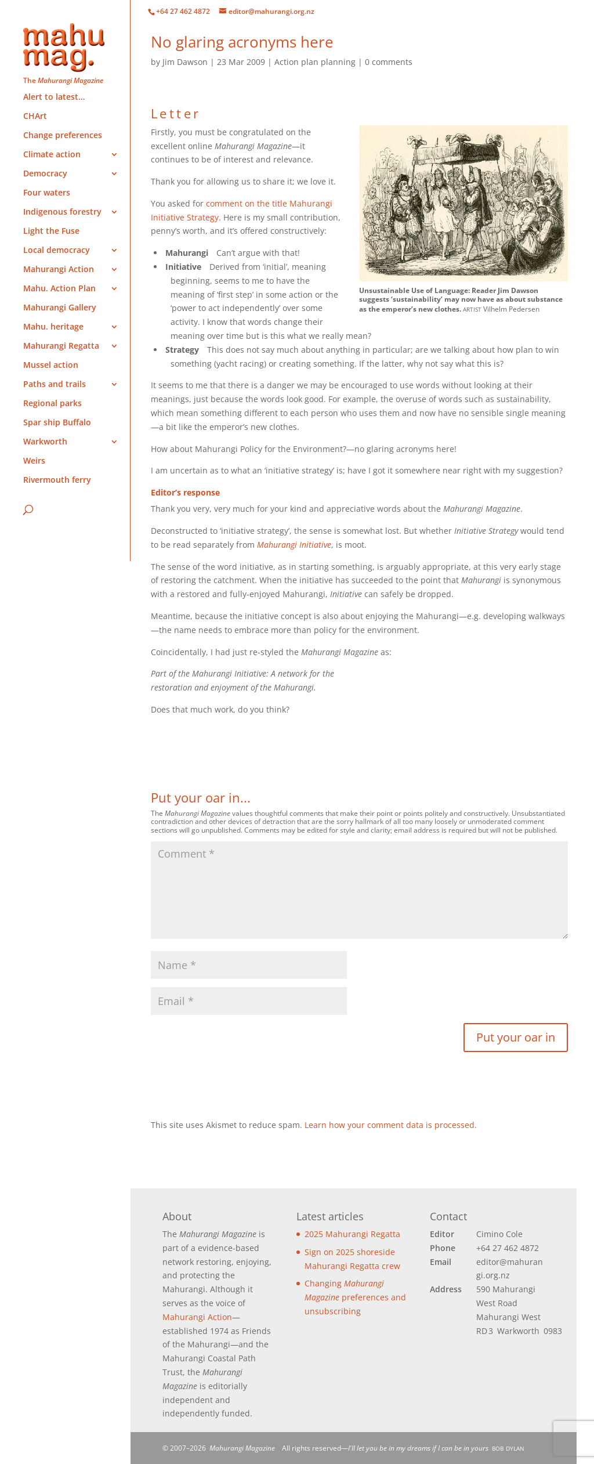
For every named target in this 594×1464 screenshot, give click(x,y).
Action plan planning (315, 61)
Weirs (34, 461)
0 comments (388, 61)
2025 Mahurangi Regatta (352, 1233)
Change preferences (62, 135)
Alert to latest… (54, 97)
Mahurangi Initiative (294, 544)
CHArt (35, 116)
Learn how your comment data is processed (390, 1124)
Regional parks (52, 404)
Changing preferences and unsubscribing (355, 1297)
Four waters (46, 193)
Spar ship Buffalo (57, 423)
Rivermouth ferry (57, 480)
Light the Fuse (51, 231)
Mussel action (50, 365)
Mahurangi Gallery (59, 308)
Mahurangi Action (197, 1316)
